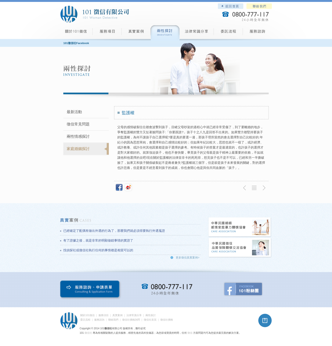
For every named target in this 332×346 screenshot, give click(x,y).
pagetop (265, 320)
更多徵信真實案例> (187, 257)
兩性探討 (165, 33)
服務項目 (107, 33)
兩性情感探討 (78, 136)
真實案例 (136, 33)
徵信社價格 (166, 319)
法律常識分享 (197, 33)
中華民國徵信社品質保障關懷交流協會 (240, 248)
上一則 (244, 188)
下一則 (263, 188)
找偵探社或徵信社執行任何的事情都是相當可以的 (98, 250)
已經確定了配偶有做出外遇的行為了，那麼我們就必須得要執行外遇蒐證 (114, 230)
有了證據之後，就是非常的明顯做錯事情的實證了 (98, 240)
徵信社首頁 (150, 319)
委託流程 (228, 33)
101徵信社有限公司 (94, 14)
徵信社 (88, 332)
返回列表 (254, 188)
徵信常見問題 (78, 124)
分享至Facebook (119, 187)
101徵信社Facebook (76, 43)
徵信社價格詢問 (131, 319)
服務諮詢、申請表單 (90, 290)
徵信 (189, 332)
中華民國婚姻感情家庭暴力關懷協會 (240, 227)
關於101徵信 (87, 315)
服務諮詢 (257, 33)
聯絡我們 (259, 6)
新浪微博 (128, 187)
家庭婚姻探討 (78, 149)
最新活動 (74, 112)
